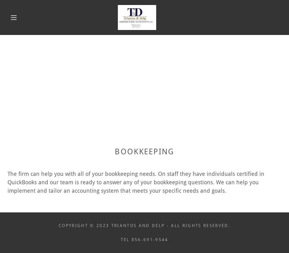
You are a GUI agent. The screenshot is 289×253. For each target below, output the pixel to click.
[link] (137, 17)
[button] (13, 17)
